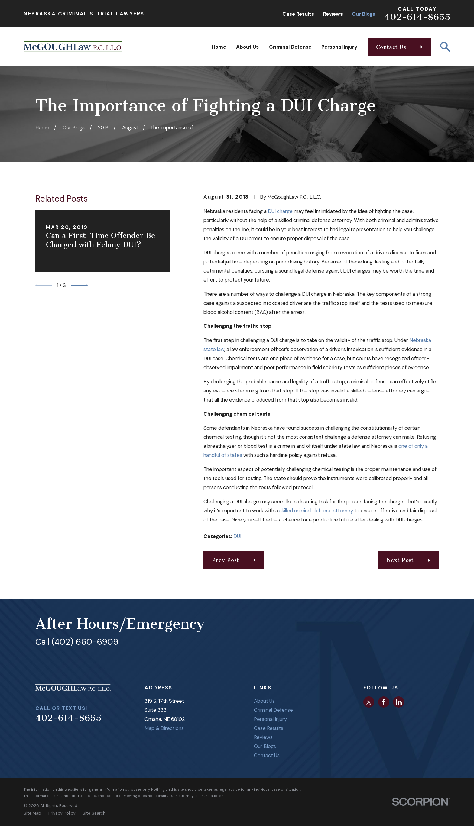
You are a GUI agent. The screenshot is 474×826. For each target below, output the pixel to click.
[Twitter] (369, 702)
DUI (237, 536)
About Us (264, 701)
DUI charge (280, 211)
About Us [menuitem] (247, 47)
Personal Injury (270, 719)
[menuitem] (32, 813)
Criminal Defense (273, 710)
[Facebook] (384, 702)
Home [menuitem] (219, 47)
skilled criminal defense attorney (316, 510)
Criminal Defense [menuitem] (290, 47)
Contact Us (267, 755)
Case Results (298, 14)
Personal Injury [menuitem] (339, 47)
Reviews (333, 14)
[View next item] (79, 285)
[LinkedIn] (399, 702)
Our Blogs (363, 14)
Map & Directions (164, 728)
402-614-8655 (417, 16)
